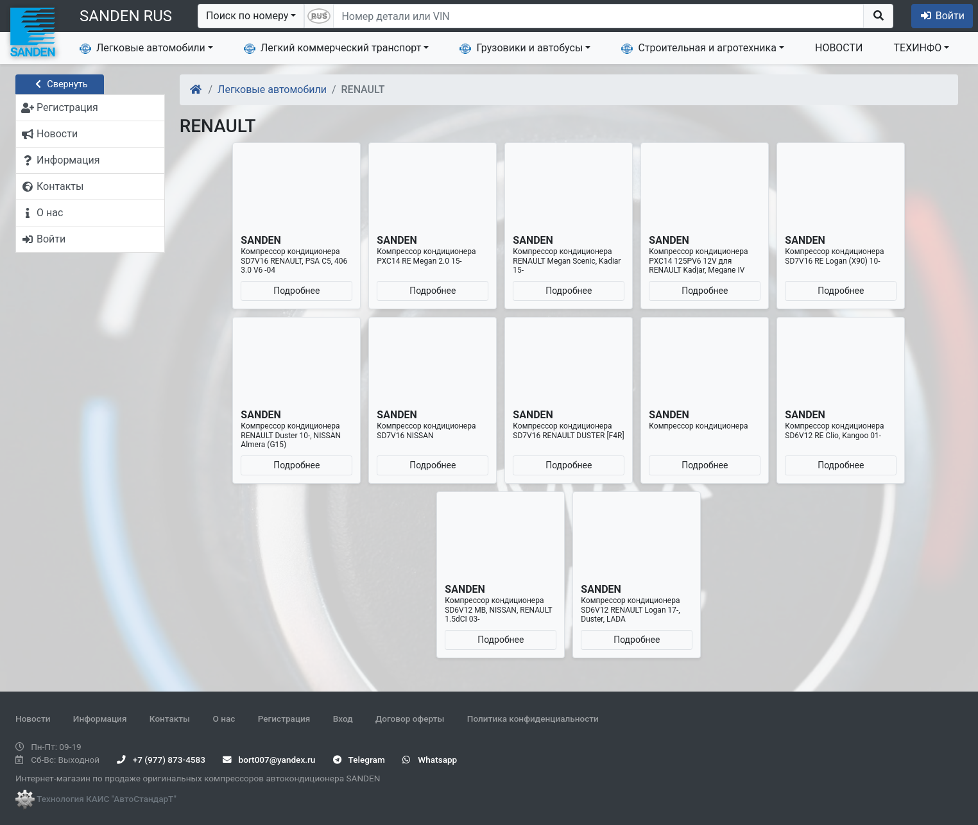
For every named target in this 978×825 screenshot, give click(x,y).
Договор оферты (409, 718)
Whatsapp (429, 759)
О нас (223, 718)
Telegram (359, 759)
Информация (100, 718)
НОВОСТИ (839, 48)
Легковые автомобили (142, 48)
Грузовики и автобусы (521, 48)
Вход (343, 718)
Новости (32, 718)
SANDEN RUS (126, 16)
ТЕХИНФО (918, 48)
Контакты (170, 718)
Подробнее (296, 290)
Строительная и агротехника (698, 48)
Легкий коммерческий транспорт (332, 48)
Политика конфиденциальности (533, 718)
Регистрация (284, 718)
